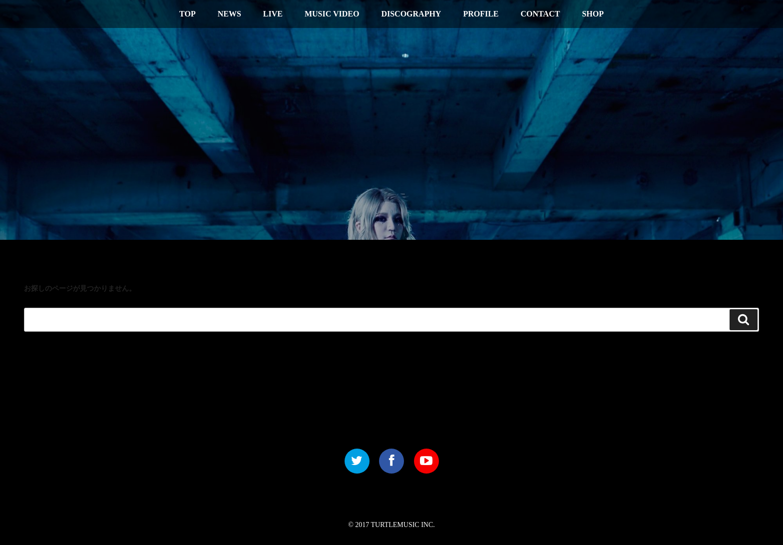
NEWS (229, 13)
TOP (187, 13)
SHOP (593, 13)
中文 (715, 12)
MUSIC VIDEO (332, 13)
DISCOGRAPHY (411, 13)
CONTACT (540, 13)
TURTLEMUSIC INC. (403, 525)
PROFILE (480, 13)
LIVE (273, 13)
